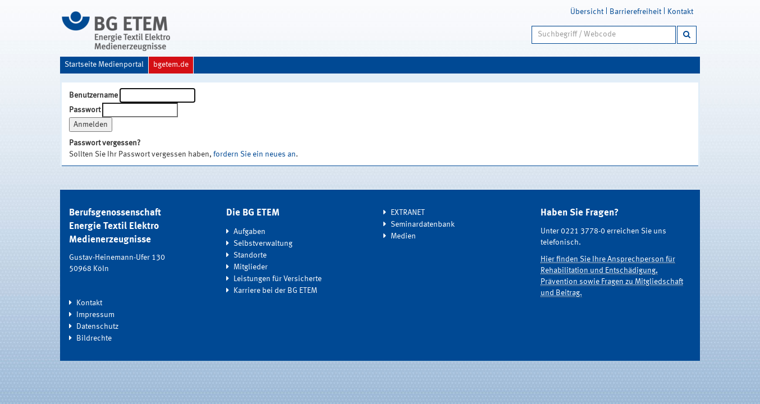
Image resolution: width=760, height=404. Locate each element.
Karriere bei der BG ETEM (275, 291)
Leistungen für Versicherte (278, 279)
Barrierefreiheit (635, 12)
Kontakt (680, 12)
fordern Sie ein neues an (254, 154)
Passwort (84, 110)
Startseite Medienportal (104, 64)
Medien (403, 236)
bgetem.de (171, 64)
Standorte (250, 255)
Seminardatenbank (423, 224)
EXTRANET (408, 213)
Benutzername (93, 95)
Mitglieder (251, 267)
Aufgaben (249, 232)
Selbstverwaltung (263, 243)
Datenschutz (97, 326)
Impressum (95, 315)
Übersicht (586, 12)
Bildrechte (94, 338)
